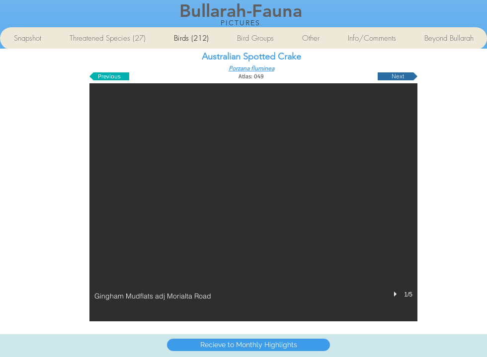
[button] (253, 202)
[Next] (397, 76)
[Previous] (109, 76)
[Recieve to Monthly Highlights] (248, 345)
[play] (397, 294)
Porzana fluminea (251, 68)
